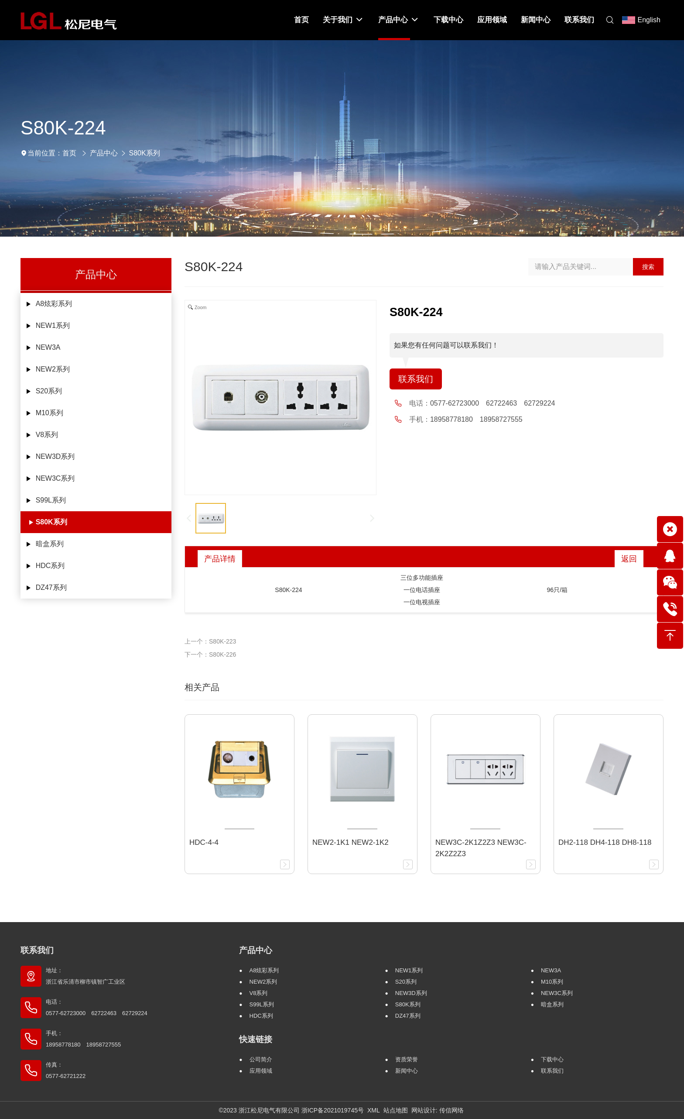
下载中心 (552, 1059)
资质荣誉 (406, 1059)
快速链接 (255, 1039)
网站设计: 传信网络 (437, 1110)
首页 (69, 153)
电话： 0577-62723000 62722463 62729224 (96, 1007)
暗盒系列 (50, 543)
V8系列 (47, 434)
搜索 (648, 266)
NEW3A (48, 347)
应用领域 (261, 1070)
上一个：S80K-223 (210, 641)
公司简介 (261, 1059)
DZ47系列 (51, 587)
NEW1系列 (53, 325)
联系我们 (415, 379)
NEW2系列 (53, 369)
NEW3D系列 (55, 456)
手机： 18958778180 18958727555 (83, 1039)
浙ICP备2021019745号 (332, 1110)
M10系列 (49, 413)
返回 (629, 558)
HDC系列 (50, 565)
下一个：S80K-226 (210, 654)
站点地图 (395, 1110)
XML (373, 1110)
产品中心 (104, 153)
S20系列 (49, 391)
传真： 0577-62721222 (66, 1070)
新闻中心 (406, 1070)
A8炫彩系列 (54, 303)
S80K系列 (144, 153)
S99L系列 (51, 500)
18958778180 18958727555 (476, 419)
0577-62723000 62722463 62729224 (492, 403)
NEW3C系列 (55, 478)
